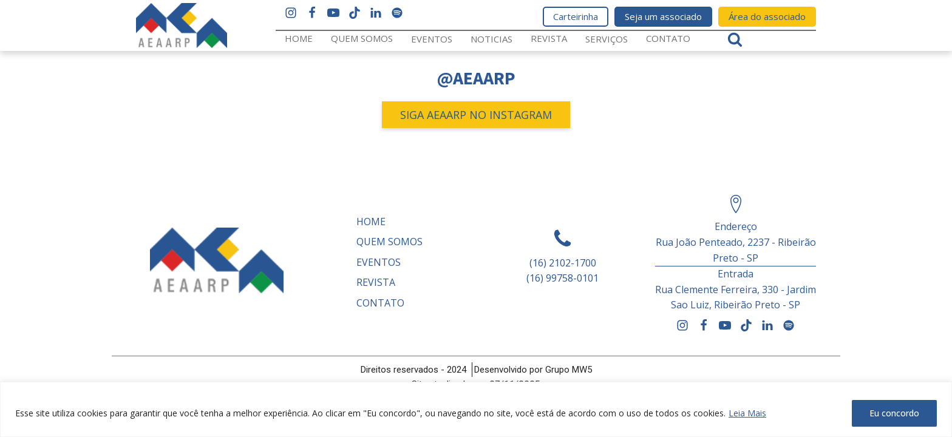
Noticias (491, 39)
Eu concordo (894, 413)
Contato (668, 38)
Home (299, 38)
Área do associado (767, 16)
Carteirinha (575, 16)
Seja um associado (663, 16)
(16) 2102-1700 (562, 262)
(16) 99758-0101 (562, 278)
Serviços (606, 39)
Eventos (431, 39)
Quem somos (362, 38)
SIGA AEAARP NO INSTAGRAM (476, 114)
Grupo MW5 (568, 369)
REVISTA (549, 38)
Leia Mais (747, 413)
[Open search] (735, 39)
